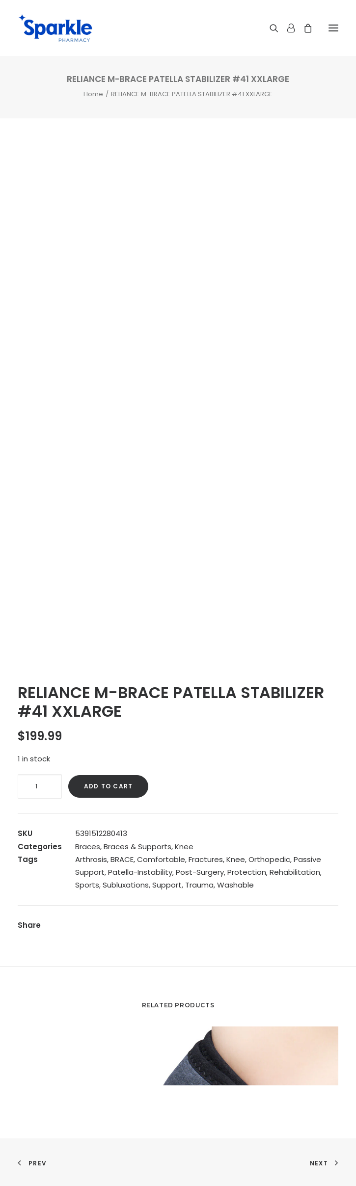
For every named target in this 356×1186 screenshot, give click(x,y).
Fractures (206, 859)
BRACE (122, 859)
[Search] (269, 28)
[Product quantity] (40, 786)
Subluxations (126, 885)
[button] (333, 28)
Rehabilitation (295, 872)
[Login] (286, 28)
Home (93, 94)
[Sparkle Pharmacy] (55, 28)
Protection (246, 872)
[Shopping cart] (303, 28)
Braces (87, 846)
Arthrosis (91, 859)
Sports (87, 885)
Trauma (199, 885)
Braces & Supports (137, 846)
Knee (184, 846)
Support (167, 885)
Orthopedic (269, 859)
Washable (235, 885)
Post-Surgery (200, 872)
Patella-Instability (140, 872)
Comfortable (161, 859)
